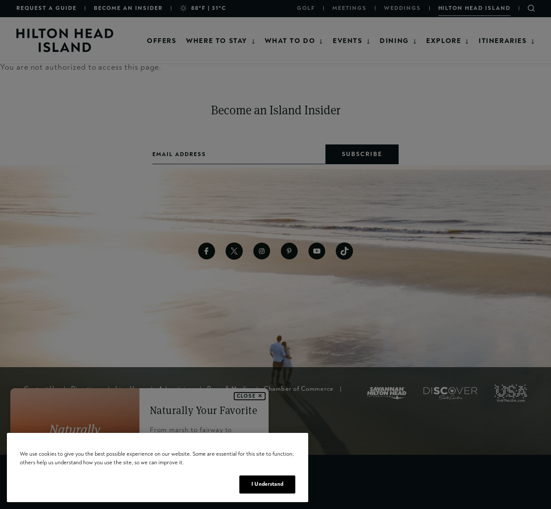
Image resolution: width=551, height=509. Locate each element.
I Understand (267, 484)
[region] (157, 467)
